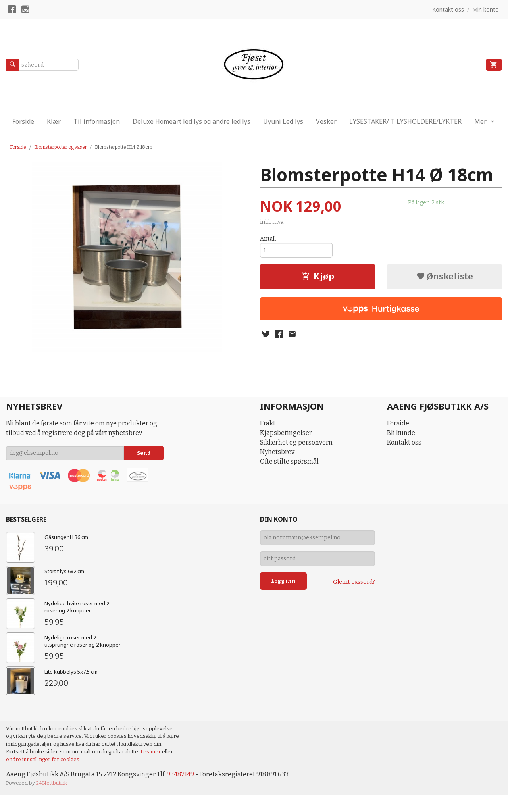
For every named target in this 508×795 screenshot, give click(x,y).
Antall (268, 238)
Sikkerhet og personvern (296, 442)
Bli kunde (401, 433)
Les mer (151, 752)
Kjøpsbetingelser (286, 433)
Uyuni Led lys (283, 121)
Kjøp (317, 276)
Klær (54, 121)
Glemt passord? (354, 582)
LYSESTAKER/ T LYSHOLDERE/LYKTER (405, 121)
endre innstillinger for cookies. (43, 759)
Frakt (267, 423)
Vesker (326, 121)
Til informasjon (96, 121)
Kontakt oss (404, 442)
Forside (23, 121)
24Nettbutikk (51, 783)
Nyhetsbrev (277, 452)
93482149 (180, 774)
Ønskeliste (444, 276)
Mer (480, 121)
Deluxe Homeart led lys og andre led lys (191, 121)
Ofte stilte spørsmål (289, 461)
